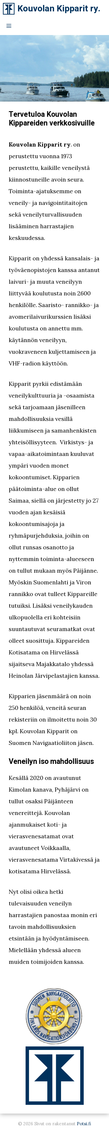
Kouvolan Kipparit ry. (58, 8)
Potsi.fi (84, 1123)
